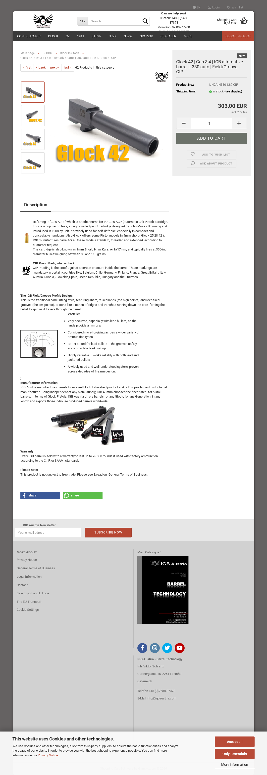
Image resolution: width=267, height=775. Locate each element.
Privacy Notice (48, 755)
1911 (80, 36)
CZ (68, 36)
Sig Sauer (168, 36)
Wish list (235, 7)
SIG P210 (146, 36)
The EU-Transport (29, 602)
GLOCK (53, 36)
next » (54, 67)
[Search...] (82, 21)
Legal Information (29, 576)
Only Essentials (234, 754)
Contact (22, 585)
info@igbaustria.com (161, 698)
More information (234, 765)
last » (67, 67)
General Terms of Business (36, 568)
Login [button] (214, 7)
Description (35, 204)
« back (41, 67)
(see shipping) (233, 91)
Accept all (235, 742)
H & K (112, 36)
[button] (196, 7)
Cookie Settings (28, 610)
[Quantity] (211, 123)
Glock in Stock (238, 36)
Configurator (29, 36)
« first (27, 67)
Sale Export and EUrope (33, 593)
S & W (128, 36)
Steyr (96, 36)
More (188, 36)
